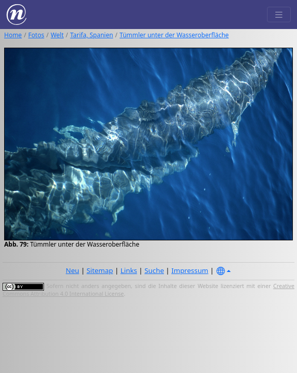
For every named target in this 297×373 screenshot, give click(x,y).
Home (13, 35)
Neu (72, 270)
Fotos (36, 35)
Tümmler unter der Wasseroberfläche (174, 35)
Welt (57, 35)
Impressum (189, 270)
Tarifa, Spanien (91, 35)
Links (129, 270)
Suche (154, 270)
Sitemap (99, 270)
